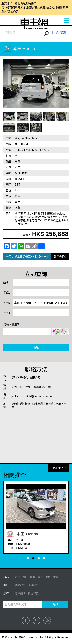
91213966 (17, 387)
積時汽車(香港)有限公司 (25, 377)
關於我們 (20, 585)
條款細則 (20, 593)
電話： (7, 292)
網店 (48, 577)
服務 (33, 577)
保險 (25, 577)
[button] (28, 558)
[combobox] (23, 32)
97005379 (40, 387)
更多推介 (57, 468)
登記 (55, 604)
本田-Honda (22, 534)
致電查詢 (59, 256)
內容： (7, 312)
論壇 (55, 577)
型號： (7, 302)
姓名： (7, 282)
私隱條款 (33, 593)
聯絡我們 (33, 585)
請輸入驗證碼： (12, 324)
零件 (40, 577)
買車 (17, 577)
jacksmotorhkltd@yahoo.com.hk (31, 396)
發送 (36, 347)
